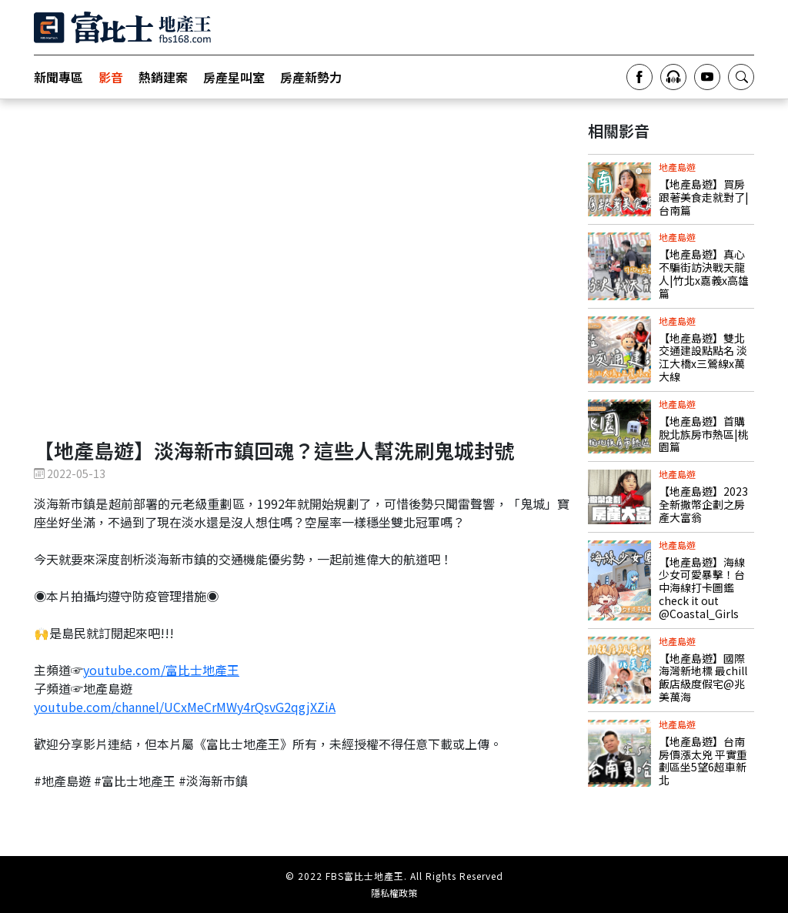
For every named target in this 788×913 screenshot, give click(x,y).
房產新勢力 (311, 77)
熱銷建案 (163, 77)
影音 (110, 77)
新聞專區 (58, 77)
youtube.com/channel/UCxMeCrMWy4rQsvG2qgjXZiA (185, 706)
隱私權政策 (394, 893)
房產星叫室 (234, 77)
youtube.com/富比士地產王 (161, 670)
